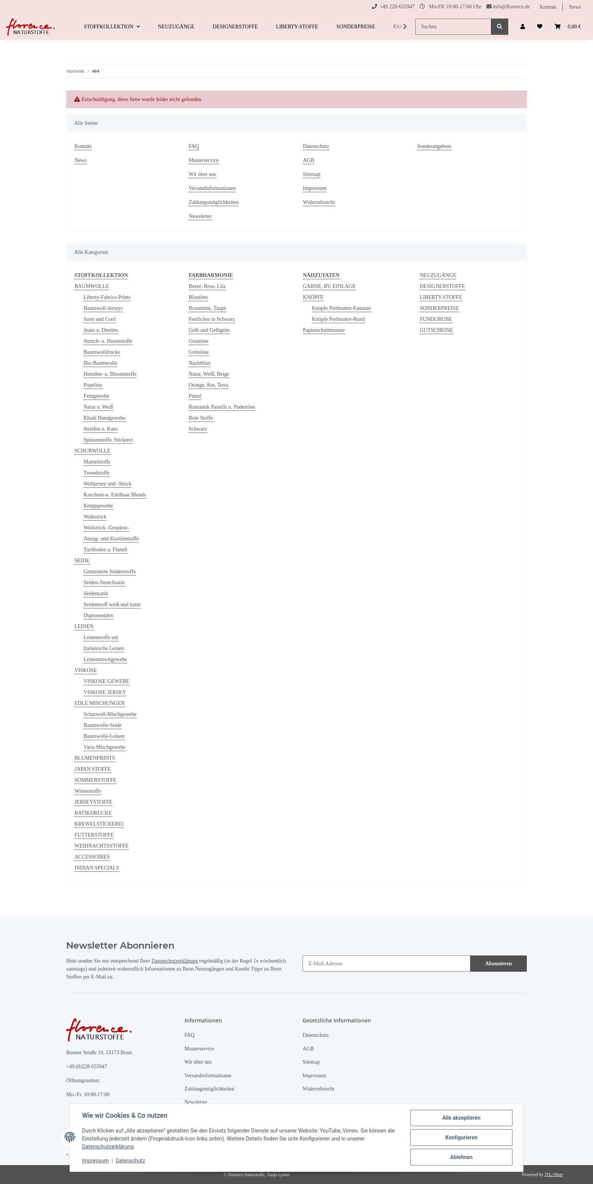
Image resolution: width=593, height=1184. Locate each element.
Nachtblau (200, 363)
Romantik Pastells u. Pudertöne (222, 407)
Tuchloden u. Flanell (105, 549)
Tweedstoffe (97, 473)
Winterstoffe (88, 791)
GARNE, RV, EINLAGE (329, 286)
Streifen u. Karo (101, 429)
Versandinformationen (212, 188)
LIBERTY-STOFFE (441, 297)
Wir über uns (202, 174)
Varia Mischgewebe (105, 747)
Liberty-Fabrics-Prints (107, 297)
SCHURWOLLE (92, 451)
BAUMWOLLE (92, 286)
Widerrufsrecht (319, 202)
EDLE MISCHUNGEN (100, 703)
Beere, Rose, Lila (207, 286)
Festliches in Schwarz (212, 319)
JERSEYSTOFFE (93, 802)
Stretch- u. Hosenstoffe (108, 341)
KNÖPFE (313, 297)
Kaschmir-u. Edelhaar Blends (115, 495)
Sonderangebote (434, 146)
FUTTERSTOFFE (94, 835)
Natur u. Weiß (98, 407)
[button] (522, 27)
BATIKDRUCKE (93, 813)
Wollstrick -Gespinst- (106, 528)
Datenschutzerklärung (174, 961)
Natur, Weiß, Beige (209, 374)
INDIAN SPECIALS (97, 868)
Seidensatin (96, 593)
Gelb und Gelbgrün (209, 330)
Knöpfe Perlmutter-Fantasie (341, 308)
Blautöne (198, 297)
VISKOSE (86, 670)
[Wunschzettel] (539, 27)
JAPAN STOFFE (93, 769)
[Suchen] (453, 27)
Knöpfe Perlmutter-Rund (338, 319)
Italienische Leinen (104, 648)
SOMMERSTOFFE (95, 780)
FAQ (194, 146)
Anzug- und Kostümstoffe (111, 538)
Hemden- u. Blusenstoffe (110, 374)
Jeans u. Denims (101, 330)
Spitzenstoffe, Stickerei (108, 440)
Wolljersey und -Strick (107, 484)
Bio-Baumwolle (100, 363)
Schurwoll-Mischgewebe (110, 714)
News (575, 7)
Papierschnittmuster (324, 330)
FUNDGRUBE (436, 319)
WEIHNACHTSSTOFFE (102, 846)
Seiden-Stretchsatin (104, 582)
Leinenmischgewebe (105, 659)
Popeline (93, 385)
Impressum (314, 188)
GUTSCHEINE (436, 330)
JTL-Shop (554, 1174)
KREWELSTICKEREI (99, 824)
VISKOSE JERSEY (105, 692)
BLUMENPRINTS (95, 758)
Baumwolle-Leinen (104, 736)
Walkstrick (95, 517)
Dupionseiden (98, 615)
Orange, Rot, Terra (208, 385)
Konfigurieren (461, 1137)
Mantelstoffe (97, 462)
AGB (308, 160)
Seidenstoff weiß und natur (112, 604)
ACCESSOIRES (92, 857)
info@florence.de (511, 6)
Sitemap (311, 174)
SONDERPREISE (439, 308)
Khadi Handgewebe (105, 418)
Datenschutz (316, 146)
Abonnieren (498, 963)
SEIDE (82, 560)
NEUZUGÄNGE (438, 275)
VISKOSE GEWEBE (106, 681)
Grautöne (198, 341)
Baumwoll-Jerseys (103, 308)
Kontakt (548, 7)
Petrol (195, 396)
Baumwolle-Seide (102, 725)
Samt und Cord (100, 319)
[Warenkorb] (567, 27)
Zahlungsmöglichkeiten (214, 202)
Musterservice (204, 160)
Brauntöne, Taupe (207, 308)
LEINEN (84, 626)
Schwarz (198, 429)
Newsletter (200, 216)
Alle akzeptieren (461, 1118)
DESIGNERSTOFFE (442, 286)
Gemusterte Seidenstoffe (110, 571)
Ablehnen (461, 1157)
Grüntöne (199, 352)
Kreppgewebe (98, 506)
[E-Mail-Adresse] (386, 963)
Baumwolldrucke (102, 352)
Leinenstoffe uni (101, 637)
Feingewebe (96, 396)
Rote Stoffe (201, 418)
